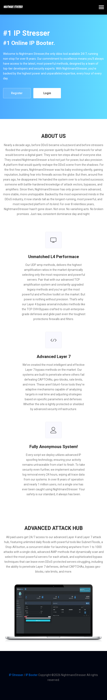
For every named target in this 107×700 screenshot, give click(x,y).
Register (17, 93)
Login (47, 93)
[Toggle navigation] (101, 8)
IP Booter (32, 675)
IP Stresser (16, 675)
